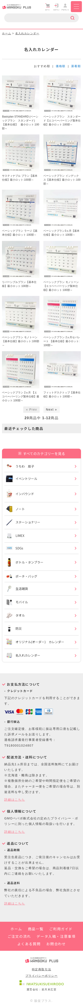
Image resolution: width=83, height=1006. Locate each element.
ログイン (56, 7)
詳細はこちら (14, 799)
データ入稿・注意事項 (56, 936)
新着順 (76, 66)
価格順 (61, 66)
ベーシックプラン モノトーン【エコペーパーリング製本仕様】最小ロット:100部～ (61, 286)
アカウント (65, 7)
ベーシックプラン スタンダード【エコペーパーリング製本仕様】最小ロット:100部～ (62, 120)
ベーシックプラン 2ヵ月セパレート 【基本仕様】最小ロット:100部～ (61, 341)
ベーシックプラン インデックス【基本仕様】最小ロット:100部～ (61, 179)
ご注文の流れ (19, 936)
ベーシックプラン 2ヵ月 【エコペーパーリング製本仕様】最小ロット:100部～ (20, 396)
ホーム (6, 33)
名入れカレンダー (27, 33)
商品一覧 (35, 928)
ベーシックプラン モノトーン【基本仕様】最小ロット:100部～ (20, 341)
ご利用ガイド (61, 928)
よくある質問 (29, 943)
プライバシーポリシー (41, 975)
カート (47, 7)
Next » (51, 409)
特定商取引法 (41, 969)
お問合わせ (56, 943)
